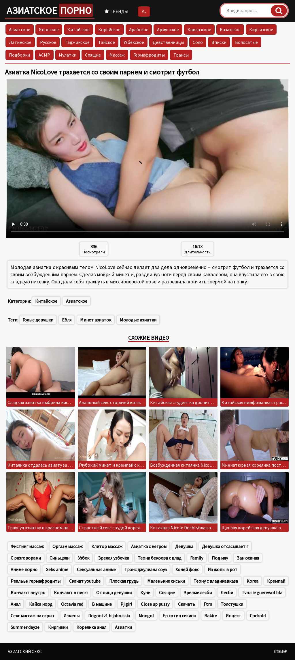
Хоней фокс (187, 569)
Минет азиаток (95, 320)
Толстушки (232, 604)
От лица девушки (114, 592)
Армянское (168, 29)
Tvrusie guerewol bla (262, 592)
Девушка (184, 546)
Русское (48, 42)
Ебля (66, 320)
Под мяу (220, 558)
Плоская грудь (124, 581)
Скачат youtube (85, 581)
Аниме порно (24, 569)
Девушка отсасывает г (225, 546)
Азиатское (50, 10)
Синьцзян (59, 558)
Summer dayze (25, 627)
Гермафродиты (149, 55)
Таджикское (77, 42)
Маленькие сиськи (166, 581)
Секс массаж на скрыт (33, 615)
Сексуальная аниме (96, 569)
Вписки (218, 42)
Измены (71, 615)
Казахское (230, 29)
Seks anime (57, 569)
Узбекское (134, 42)
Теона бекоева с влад (159, 558)
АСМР (44, 55)
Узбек (83, 558)
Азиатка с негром (149, 546)
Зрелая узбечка (113, 558)
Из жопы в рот (222, 569)
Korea (252, 581)
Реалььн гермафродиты (35, 581)
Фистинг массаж (27, 546)
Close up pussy (155, 604)
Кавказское (199, 29)
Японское (49, 29)
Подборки (19, 55)
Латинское (20, 42)
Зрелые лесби (198, 592)
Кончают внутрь (28, 592)
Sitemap (280, 651)
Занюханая (248, 558)
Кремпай (276, 581)
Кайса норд (40, 604)
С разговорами (26, 558)
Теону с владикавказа (216, 581)
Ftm (208, 604)
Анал (15, 604)
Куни (145, 592)
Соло (198, 42)
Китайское (78, 29)
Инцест (233, 615)
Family (196, 558)
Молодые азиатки (138, 320)
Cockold (258, 615)
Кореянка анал (91, 627)
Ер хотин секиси (179, 615)
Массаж (117, 55)
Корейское (109, 29)
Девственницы (168, 42)
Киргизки (58, 627)
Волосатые (246, 42)
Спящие (93, 55)
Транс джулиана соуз (145, 569)
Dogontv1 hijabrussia (109, 615)
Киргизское (261, 29)
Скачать (186, 604)
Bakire (210, 615)
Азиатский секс (25, 651)
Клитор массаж (106, 546)
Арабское (138, 29)
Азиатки (123, 627)
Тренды (116, 11)
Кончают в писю (71, 592)
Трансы (181, 55)
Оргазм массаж (67, 546)
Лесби (226, 592)
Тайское (106, 42)
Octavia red (72, 604)
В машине (102, 604)
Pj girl (126, 604)
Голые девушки (37, 320)
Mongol (146, 615)
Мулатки (67, 55)
